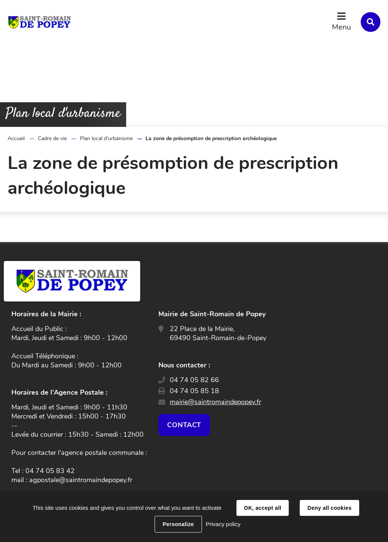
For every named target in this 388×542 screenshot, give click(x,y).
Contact (184, 425)
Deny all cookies (329, 508)
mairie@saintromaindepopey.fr (215, 401)
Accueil (16, 138)
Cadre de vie (52, 138)
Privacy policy (223, 524)
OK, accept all (262, 508)
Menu (341, 27)
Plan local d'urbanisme (106, 138)
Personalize (178, 524)
